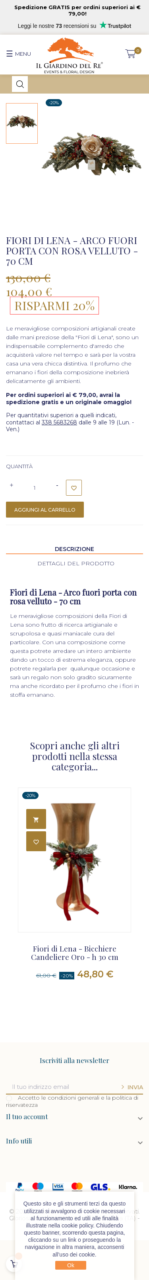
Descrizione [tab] (74, 549)
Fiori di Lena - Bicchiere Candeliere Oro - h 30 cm (74, 953)
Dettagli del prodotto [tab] (75, 563)
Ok (70, 1265)
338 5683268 (59, 422)
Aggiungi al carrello (44, 510)
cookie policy (77, 1225)
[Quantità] (35, 488)
